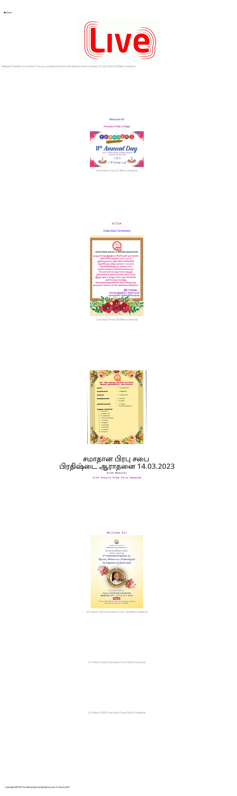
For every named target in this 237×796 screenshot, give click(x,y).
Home (8, 12)
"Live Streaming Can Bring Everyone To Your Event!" (46, 787)
